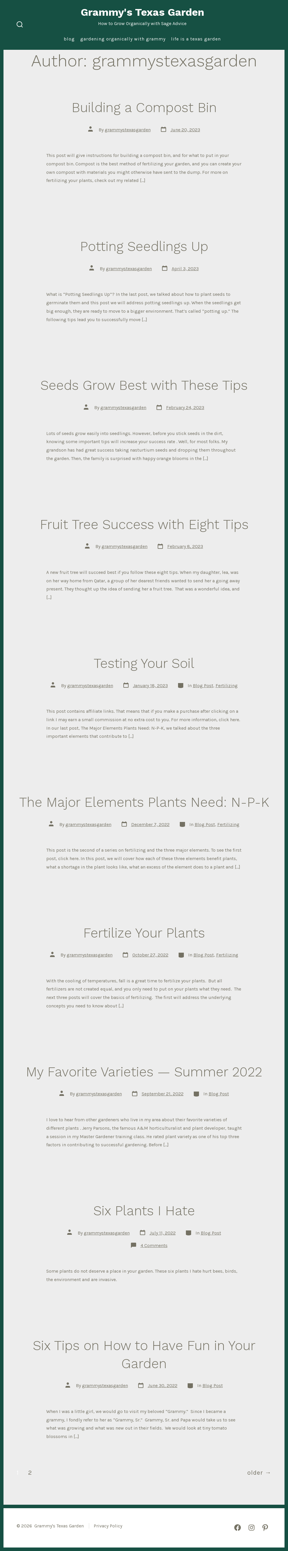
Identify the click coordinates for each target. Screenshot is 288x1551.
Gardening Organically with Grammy (123, 39)
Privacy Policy (108, 1526)
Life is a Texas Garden (196, 39)
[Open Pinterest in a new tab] (265, 1527)
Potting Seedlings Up (144, 246)
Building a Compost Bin (144, 107)
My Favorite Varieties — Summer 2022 (144, 1072)
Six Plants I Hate (144, 1210)
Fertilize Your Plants (144, 933)
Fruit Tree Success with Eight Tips (144, 524)
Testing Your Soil (144, 663)
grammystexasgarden (128, 129)
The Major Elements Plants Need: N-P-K (144, 802)
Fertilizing (227, 685)
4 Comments (154, 1245)
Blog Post (203, 685)
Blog (69, 39)
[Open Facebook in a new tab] (237, 1527)
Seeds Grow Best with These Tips (144, 385)
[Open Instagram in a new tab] (251, 1527)
